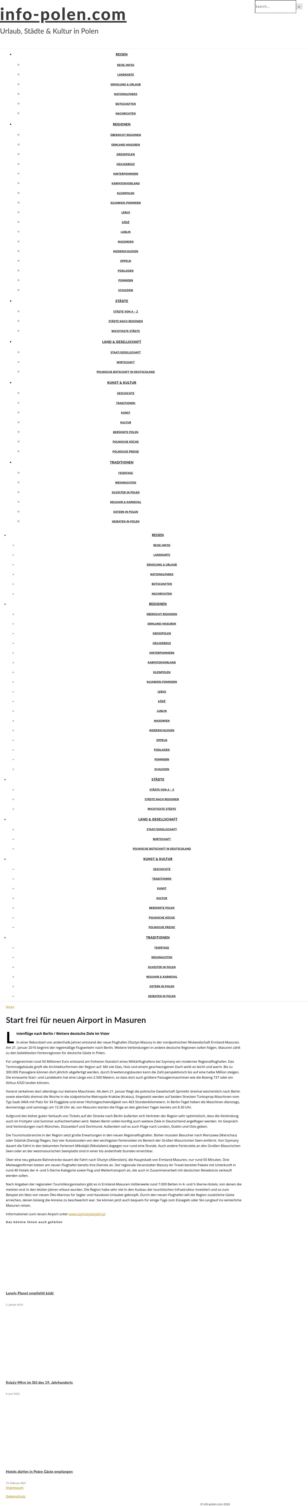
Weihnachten (125, 482)
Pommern (125, 280)
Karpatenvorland (126, 183)
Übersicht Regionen (125, 134)
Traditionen (125, 403)
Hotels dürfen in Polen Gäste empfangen (39, 1471)
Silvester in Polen (126, 492)
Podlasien (126, 270)
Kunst (125, 412)
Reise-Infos (125, 65)
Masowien (126, 241)
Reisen (122, 54)
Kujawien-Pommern (126, 202)
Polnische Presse (126, 451)
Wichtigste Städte (126, 331)
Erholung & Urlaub (126, 84)
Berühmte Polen (125, 432)
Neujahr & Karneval (125, 502)
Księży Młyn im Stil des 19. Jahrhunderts (39, 1382)
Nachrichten (126, 113)
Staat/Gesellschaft (126, 352)
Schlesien (125, 290)
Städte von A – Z (125, 311)
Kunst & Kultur (122, 382)
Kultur (125, 422)
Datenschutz (15, 1496)
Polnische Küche (126, 441)
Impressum (15, 1487)
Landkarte (125, 74)
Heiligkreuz (126, 164)
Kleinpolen (125, 193)
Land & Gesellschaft (121, 342)
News (10, 1007)
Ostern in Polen (125, 511)
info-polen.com (63, 14)
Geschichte (126, 393)
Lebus (125, 212)
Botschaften (126, 103)
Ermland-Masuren (125, 144)
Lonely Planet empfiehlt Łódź (30, 1293)
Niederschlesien (125, 251)
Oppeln (125, 260)
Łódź (125, 222)
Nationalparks (125, 94)
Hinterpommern (125, 173)
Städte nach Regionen (125, 321)
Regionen (122, 124)
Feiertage (125, 473)
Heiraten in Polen (125, 521)
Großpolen (125, 154)
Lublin (126, 231)
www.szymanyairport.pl (87, 1214)
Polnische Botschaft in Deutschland (126, 371)
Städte (121, 301)
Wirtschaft (126, 362)
